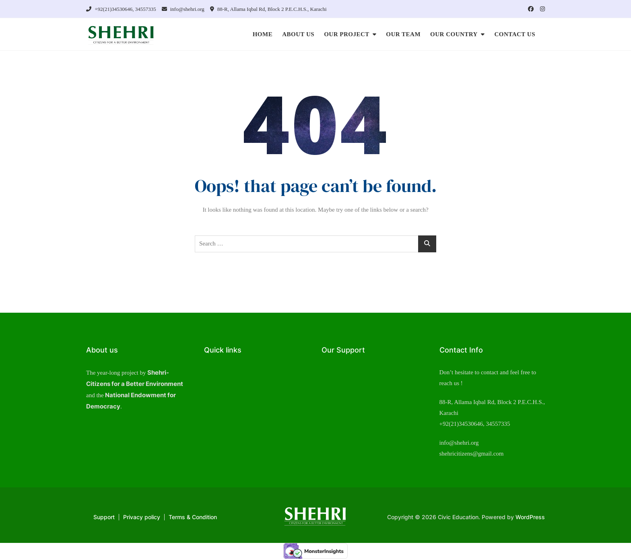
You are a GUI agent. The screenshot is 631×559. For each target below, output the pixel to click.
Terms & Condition (193, 517)
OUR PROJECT (346, 34)
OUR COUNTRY (454, 34)
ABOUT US (298, 34)
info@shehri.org (183, 9)
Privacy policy (141, 517)
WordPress (530, 517)
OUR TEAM (403, 34)
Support (104, 517)
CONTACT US (514, 34)
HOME (263, 34)
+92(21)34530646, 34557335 (121, 9)
